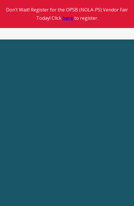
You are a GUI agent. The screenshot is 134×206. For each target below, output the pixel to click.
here (68, 18)
